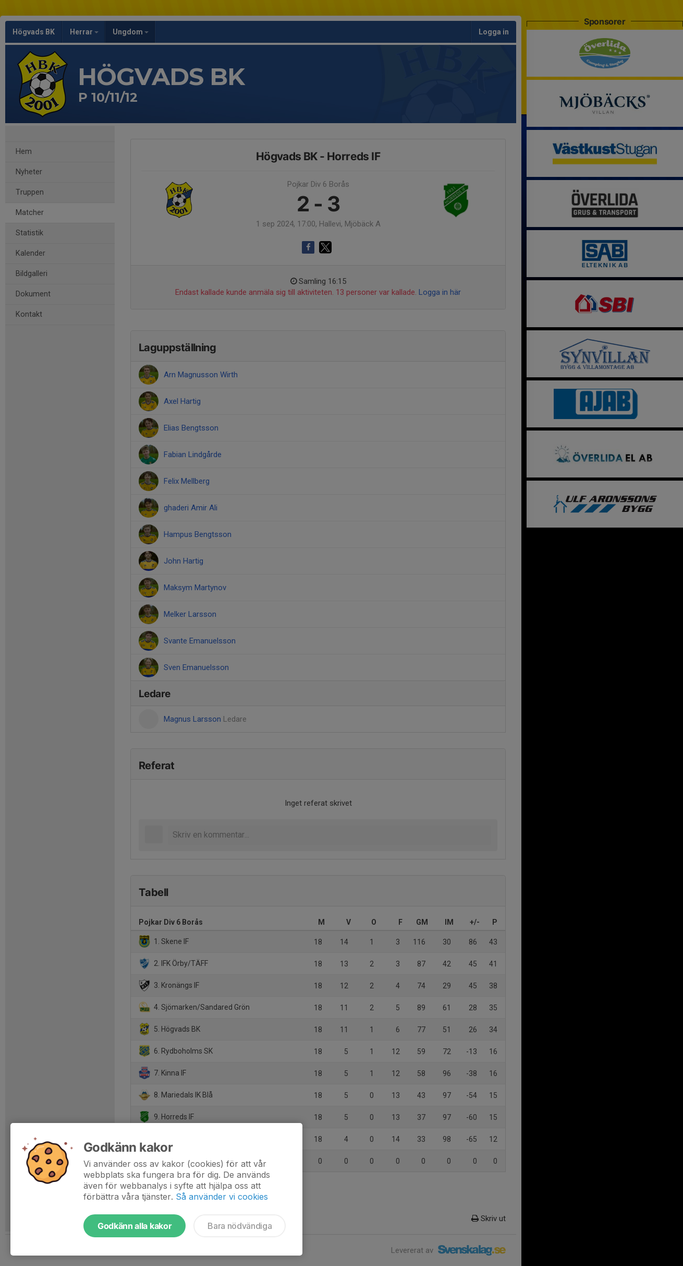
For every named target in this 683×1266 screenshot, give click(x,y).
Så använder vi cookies (222, 1196)
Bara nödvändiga (240, 1226)
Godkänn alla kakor (134, 1226)
